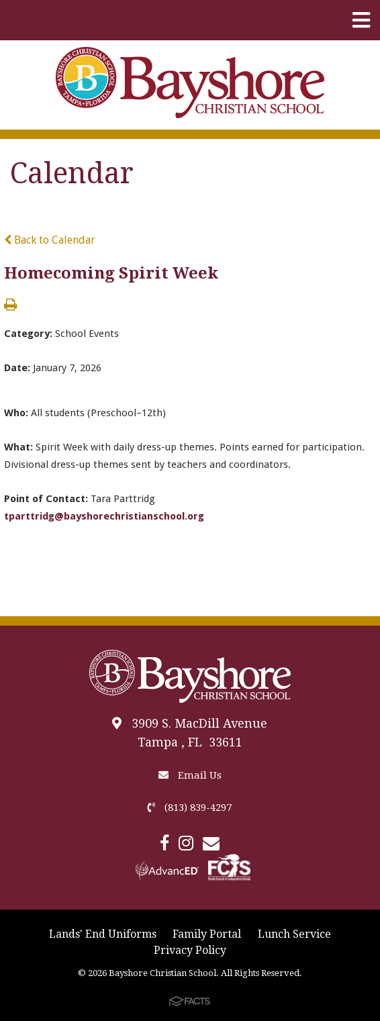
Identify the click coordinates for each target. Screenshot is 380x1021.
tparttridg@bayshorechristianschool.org (104, 516)
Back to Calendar (49, 240)
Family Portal (207, 934)
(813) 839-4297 (190, 807)
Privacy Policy (190, 950)
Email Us (190, 775)
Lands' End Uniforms (102, 934)
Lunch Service (294, 934)
